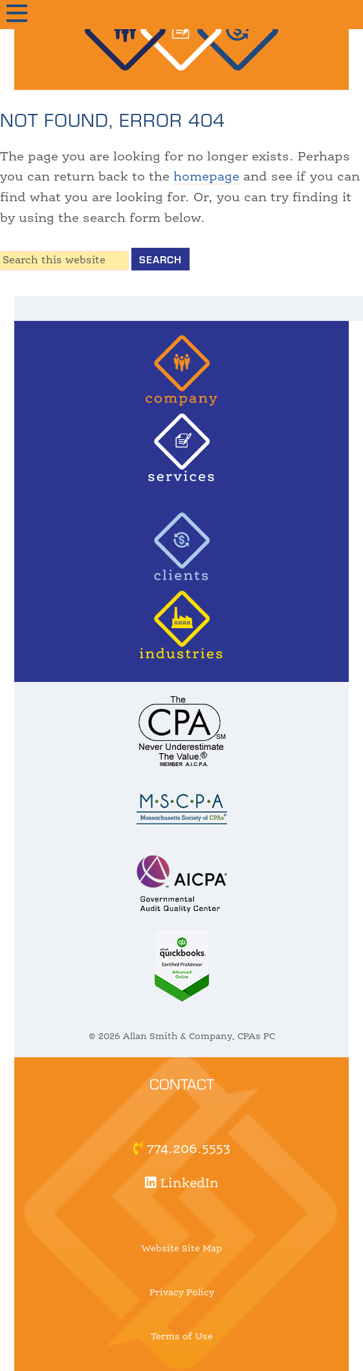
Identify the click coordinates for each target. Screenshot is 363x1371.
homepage (206, 177)
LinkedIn (182, 1184)
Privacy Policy (181, 1292)
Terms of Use (182, 1336)
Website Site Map (182, 1248)
